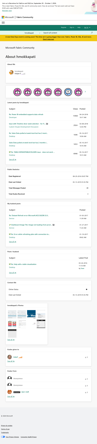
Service (11, 218)
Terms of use (5, 429)
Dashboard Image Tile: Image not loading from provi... (32, 225)
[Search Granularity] (32, 33)
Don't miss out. (48, 39)
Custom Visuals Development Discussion (23, 127)
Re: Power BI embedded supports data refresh (26, 114)
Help (78, 27)
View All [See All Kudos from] (11, 396)
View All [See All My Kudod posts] (12, 241)
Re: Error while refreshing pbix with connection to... (30, 234)
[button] (12, 314)
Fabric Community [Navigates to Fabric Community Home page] (25, 17)
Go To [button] (86, 27)
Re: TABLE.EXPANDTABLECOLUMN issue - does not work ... (33, 152)
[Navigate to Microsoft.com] (8, 17)
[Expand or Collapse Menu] (3, 22)
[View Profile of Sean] (82, 268)
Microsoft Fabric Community (20, 47)
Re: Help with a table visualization (23, 264)
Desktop (12, 136)
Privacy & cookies (6, 425)
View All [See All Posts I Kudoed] (12, 272)
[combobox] (68, 33)
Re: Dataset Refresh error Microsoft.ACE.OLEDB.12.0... (29, 215)
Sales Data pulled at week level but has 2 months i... (28, 142)
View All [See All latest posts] (12, 159)
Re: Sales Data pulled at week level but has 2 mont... (28, 133)
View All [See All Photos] (11, 339)
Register (63, 27)
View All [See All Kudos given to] (11, 361)
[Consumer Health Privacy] (29, 437)
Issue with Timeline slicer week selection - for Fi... (27, 124)
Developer (13, 117)
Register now (7, 10)
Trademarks (5, 432)
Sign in (72, 27)
